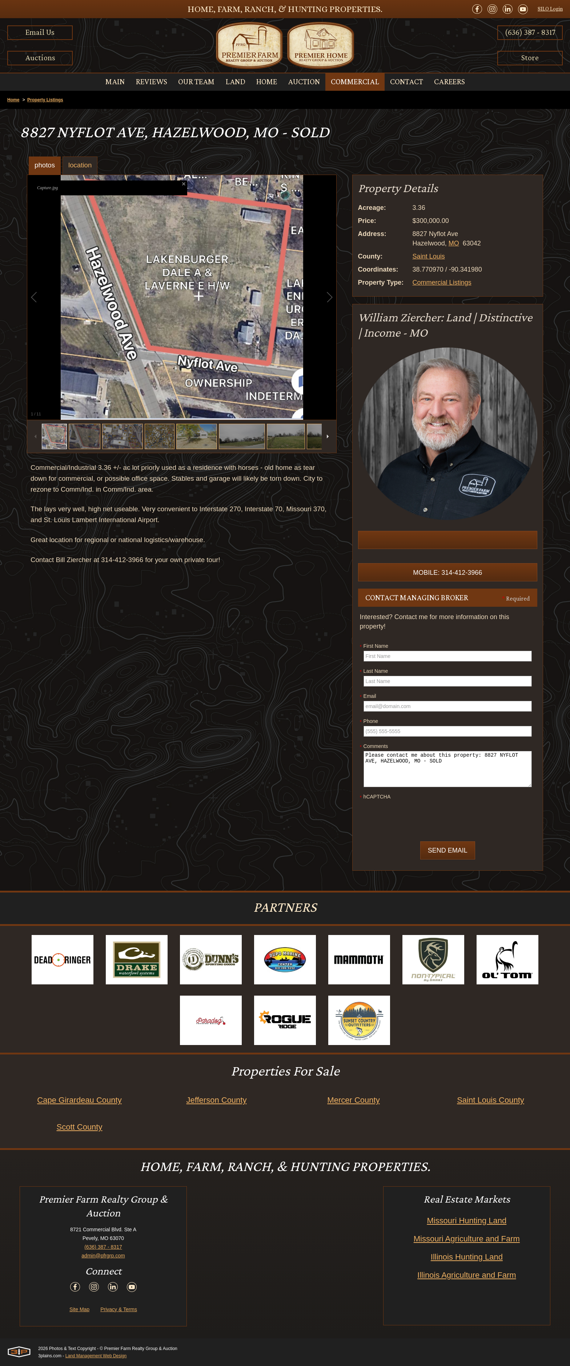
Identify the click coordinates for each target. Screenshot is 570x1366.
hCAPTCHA (375, 797)
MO (454, 243)
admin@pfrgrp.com (103, 1256)
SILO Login (550, 9)
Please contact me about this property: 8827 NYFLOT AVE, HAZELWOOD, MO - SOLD (448, 769)
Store (530, 57)
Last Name (374, 671)
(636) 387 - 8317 (530, 32)
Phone (369, 721)
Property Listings (45, 99)
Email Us (40, 32)
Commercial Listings (442, 282)
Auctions (40, 57)
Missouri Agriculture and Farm (467, 1238)
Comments (374, 746)
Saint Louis (429, 256)
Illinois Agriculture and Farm (466, 1275)
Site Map (79, 1309)
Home (13, 99)
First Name (374, 646)
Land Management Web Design (96, 1355)
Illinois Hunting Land (467, 1256)
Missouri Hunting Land (466, 1220)
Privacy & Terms (118, 1309)
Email (368, 696)
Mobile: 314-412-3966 (447, 572)
